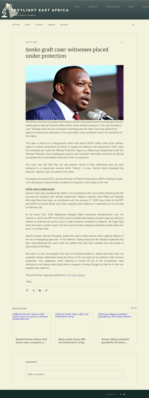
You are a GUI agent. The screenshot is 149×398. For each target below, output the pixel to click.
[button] (133, 25)
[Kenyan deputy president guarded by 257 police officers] (117, 323)
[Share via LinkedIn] (40, 290)
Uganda (51, 24)
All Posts (16, 24)
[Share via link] (46, 290)
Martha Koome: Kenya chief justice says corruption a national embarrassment (31, 341)
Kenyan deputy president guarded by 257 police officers (115, 341)
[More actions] (121, 42)
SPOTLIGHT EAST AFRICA (40, 10)
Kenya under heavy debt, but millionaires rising (72, 341)
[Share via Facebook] (27, 290)
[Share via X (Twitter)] (33, 290)
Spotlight (64, 24)
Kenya (27, 24)
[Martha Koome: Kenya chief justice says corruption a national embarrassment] (32, 323)
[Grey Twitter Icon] (124, 394)
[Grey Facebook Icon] (121, 394)
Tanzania (39, 24)
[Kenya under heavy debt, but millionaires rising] (74, 323)
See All (134, 308)
